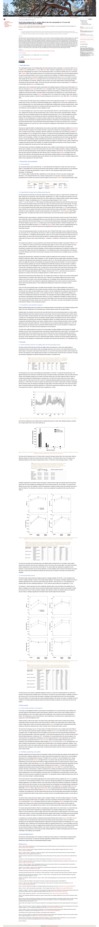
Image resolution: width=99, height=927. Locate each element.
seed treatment (28, 50)
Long (63, 68)
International (59, 177)
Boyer (59, 96)
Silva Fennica (21, 17)
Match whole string (85, 23)
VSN (67, 338)
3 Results (6, 23)
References (7, 26)
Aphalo (24, 69)
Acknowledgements (8, 25)
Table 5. (29, 665)
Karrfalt (70, 82)
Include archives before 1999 (86, 24)
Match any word (84, 20)
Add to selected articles (74, 17)
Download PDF (39, 59)
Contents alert (82, 35)
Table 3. (33, 463)
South (36, 69)
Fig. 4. (20, 660)
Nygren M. (26, 26)
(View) (24, 52)
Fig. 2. (20, 452)
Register (81, 27)
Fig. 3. (20, 537)
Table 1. (29, 181)
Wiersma (50, 224)
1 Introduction (7, 21)
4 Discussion (6, 24)
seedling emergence (42, 50)
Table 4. (27, 542)
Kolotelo (63, 77)
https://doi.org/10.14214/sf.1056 (39, 27)
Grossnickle (27, 787)
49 (25, 17)
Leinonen (44, 739)
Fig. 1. (21, 418)
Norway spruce (22, 50)
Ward (75, 68)
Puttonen (24, 73)
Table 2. (30, 358)
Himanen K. (21, 26)
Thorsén (47, 789)
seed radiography (34, 50)
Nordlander (42, 787)
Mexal (70, 71)
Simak (40, 224)
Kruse (54, 196)
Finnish (66, 100)
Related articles (83, 44)
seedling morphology (51, 50)
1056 (32, 17)
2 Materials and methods (8, 22)
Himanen (35, 78)
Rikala (44, 69)
